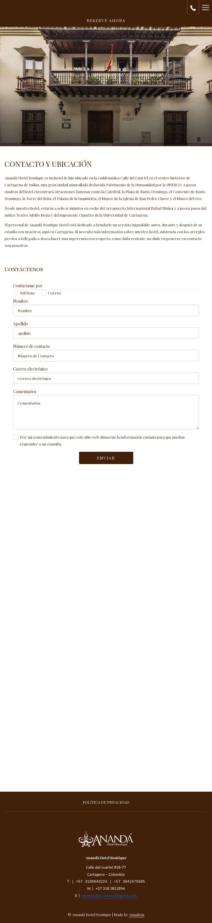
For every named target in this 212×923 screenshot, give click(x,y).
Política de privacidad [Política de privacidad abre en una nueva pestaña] (106, 802)
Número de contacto (33, 346)
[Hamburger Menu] (205, 7)
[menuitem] (106, 803)
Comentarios (26, 391)
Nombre (22, 301)
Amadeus (136, 914)
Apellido (22, 323)
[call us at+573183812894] (193, 7)
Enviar (106, 458)
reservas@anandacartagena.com (109, 896)
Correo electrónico (32, 369)
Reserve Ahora (106, 20)
